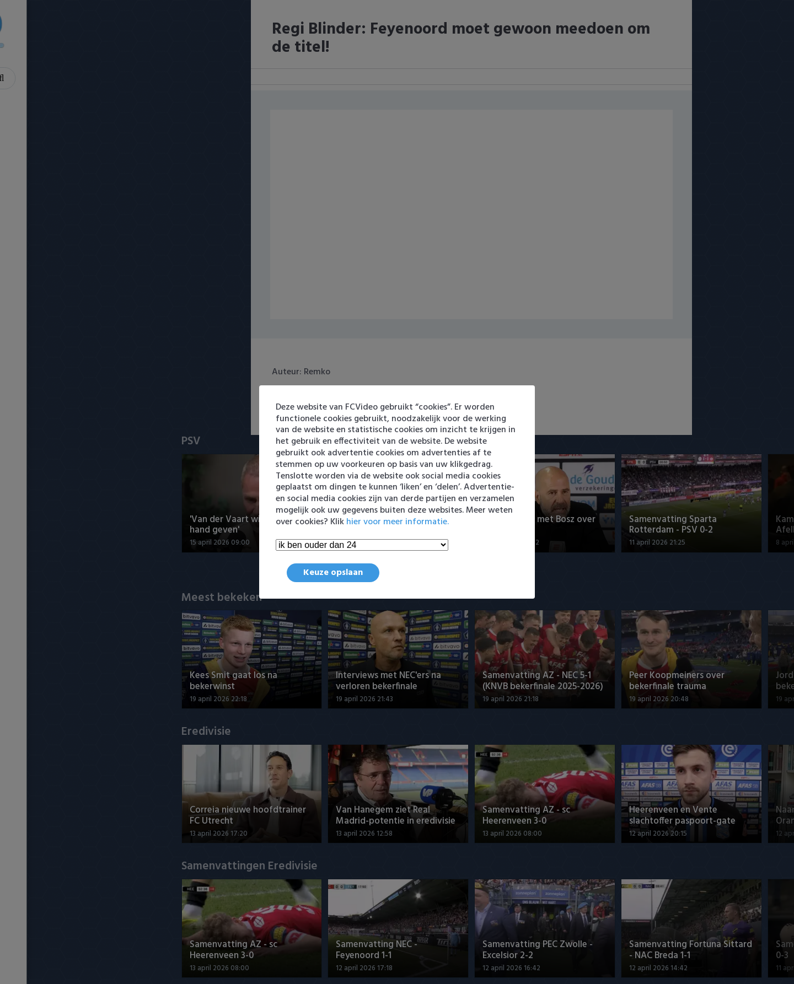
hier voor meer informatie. (397, 522)
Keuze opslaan (333, 573)
